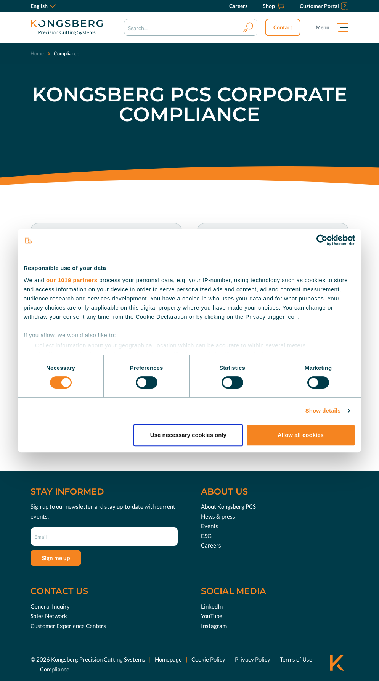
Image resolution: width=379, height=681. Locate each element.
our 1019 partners (71, 280)
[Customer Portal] (324, 6)
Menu (322, 27)
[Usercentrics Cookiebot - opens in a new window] (322, 240)
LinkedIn (212, 606)
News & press (218, 516)
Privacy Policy (252, 659)
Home (37, 53)
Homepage (168, 659)
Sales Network (49, 615)
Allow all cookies (301, 435)
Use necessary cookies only (188, 435)
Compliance (54, 669)
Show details (323, 410)
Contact (282, 27)
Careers (211, 545)
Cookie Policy (208, 659)
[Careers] (238, 6)
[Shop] (273, 6)
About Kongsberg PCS (228, 506)
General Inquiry (50, 606)
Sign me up (56, 557)
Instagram (214, 625)
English (43, 6)
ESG (206, 535)
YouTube (211, 615)
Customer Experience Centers (68, 625)
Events (209, 525)
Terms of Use (296, 659)
